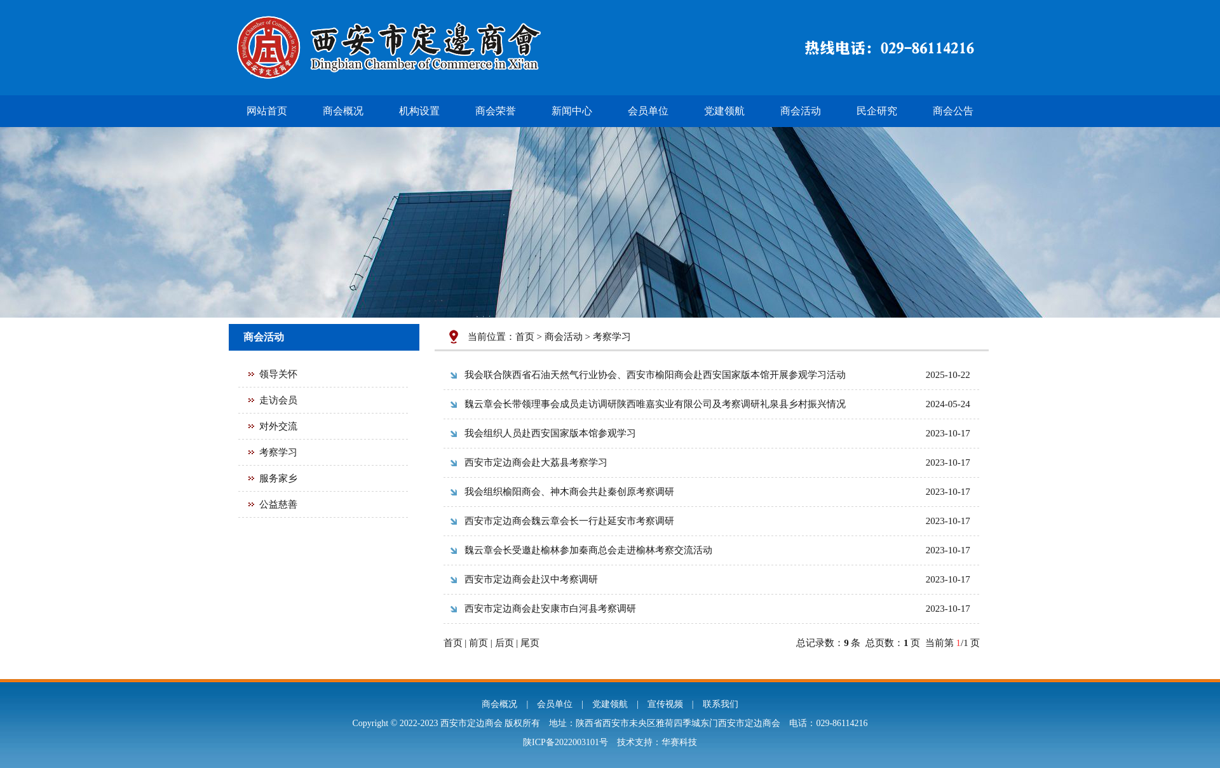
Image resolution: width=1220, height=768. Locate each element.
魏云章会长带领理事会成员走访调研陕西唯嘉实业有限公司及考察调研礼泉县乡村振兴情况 (655, 404)
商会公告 (953, 110)
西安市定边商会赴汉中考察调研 (531, 579)
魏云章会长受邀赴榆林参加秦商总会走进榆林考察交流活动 (588, 550)
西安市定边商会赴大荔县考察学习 (535, 462)
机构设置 (419, 110)
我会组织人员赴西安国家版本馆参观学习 (550, 433)
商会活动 (800, 110)
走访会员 (278, 400)
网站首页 (267, 110)
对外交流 (278, 426)
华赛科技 (679, 742)
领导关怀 (278, 374)
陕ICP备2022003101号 (565, 742)
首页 (524, 337)
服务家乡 (278, 478)
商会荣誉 (495, 110)
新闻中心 (572, 110)
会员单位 (648, 110)
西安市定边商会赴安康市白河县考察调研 (550, 608)
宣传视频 (665, 704)
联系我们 (720, 704)
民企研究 (877, 110)
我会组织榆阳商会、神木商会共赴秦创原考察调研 (569, 492)
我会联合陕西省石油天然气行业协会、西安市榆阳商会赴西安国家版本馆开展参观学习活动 (655, 375)
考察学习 (278, 452)
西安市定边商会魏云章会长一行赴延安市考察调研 (569, 521)
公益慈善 (278, 504)
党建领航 (724, 110)
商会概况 (343, 110)
